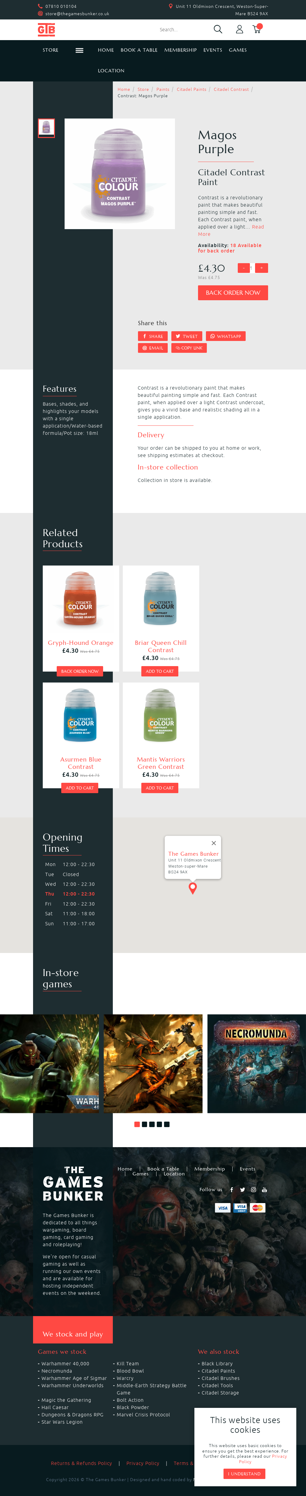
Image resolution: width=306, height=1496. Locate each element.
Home (106, 50)
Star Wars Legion (62, 1411)
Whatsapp (225, 336)
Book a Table (139, 50)
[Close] (214, 832)
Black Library (217, 1353)
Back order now (233, 293)
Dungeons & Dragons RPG (73, 1404)
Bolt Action (130, 1389)
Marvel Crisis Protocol (143, 1404)
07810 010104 (61, 6)
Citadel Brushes (221, 1367)
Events (212, 50)
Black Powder (133, 1396)
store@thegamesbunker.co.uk (77, 13)
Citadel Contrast (231, 89)
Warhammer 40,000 (65, 1353)
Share (153, 336)
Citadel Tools (217, 1374)
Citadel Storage (220, 1382)
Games (238, 50)
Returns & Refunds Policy (81, 1452)
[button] (137, 1113)
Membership (180, 50)
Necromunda (57, 1360)
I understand (244, 1474)
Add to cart (152, 666)
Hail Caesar (55, 1396)
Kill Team (128, 1353)
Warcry (125, 1367)
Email (153, 348)
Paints (163, 89)
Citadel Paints (192, 89)
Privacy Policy (143, 1452)
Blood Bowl (130, 1360)
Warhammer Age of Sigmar (74, 1367)
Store (143, 89)
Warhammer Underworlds (73, 1374)
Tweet (187, 336)
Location (111, 70)
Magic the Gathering (66, 1389)
